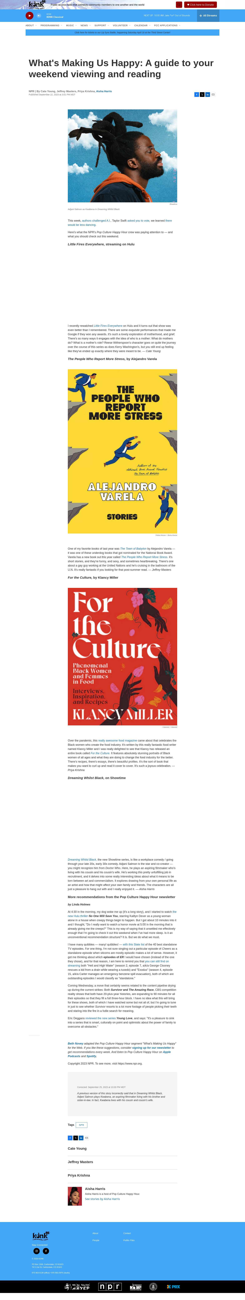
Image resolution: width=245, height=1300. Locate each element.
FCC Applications (166, 32)
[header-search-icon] (178, 8)
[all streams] (208, 22)
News (84, 32)
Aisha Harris (104, 98)
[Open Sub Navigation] (36, 32)
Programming (50, 32)
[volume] (39, 22)
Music (70, 32)
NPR (81, 1132)
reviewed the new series (100, 1025)
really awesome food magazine (117, 747)
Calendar (141, 32)
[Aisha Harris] (75, 1203)
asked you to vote (138, 227)
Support (100, 32)
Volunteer (120, 32)
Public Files (129, 1247)
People (95, 1247)
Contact (127, 1240)
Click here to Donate (203, 8)
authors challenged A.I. (96, 227)
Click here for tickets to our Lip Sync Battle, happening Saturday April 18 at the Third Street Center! (122, 39)
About (30, 32)
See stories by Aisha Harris (102, 1206)
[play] (29, 23)
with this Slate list (133, 951)
